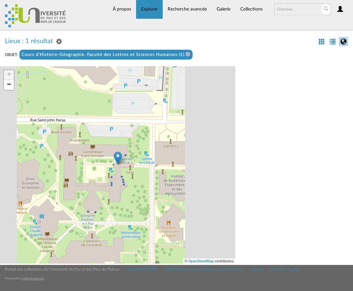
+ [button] (9, 75)
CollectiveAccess (32, 278)
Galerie (223, 9)
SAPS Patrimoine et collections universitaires (203, 269)
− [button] (9, 85)
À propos (122, 9)
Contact (256, 269)
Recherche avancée (187, 9)
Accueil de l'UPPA (142, 269)
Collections (251, 9)
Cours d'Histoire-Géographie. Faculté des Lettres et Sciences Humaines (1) (106, 54)
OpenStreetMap (201, 261)
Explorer (149, 9)
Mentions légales (285, 269)
